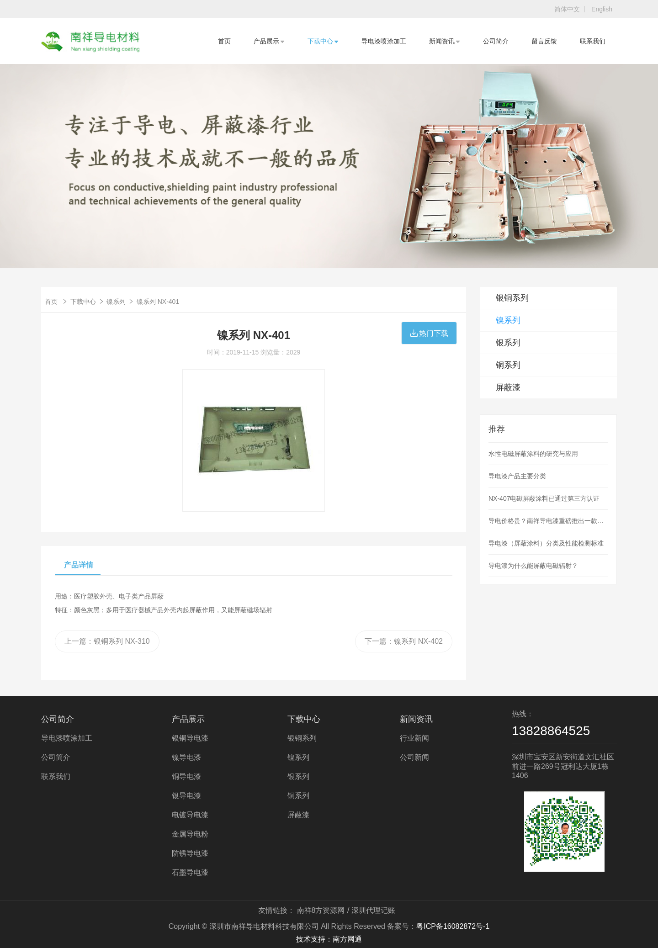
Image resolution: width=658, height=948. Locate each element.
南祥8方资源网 (321, 910)
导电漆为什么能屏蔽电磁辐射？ (533, 565)
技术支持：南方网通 (329, 939)
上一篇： (107, 641)
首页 (224, 41)
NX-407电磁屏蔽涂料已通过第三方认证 (544, 498)
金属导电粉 (190, 834)
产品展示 (269, 41)
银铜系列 (512, 297)
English (601, 9)
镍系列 (116, 301)
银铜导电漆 (190, 738)
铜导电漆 (186, 776)
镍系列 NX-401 (158, 301)
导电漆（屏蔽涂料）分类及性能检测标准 (546, 543)
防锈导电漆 (190, 853)
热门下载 (429, 333)
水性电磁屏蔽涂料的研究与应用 (533, 453)
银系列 (508, 342)
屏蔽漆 (508, 387)
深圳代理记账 (373, 910)
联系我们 (592, 41)
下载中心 (323, 41)
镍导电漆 (186, 757)
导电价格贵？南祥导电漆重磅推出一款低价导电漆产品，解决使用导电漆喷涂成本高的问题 (548, 520)
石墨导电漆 (190, 872)
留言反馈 (544, 41)
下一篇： (404, 641)
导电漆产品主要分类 (517, 476)
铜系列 (508, 365)
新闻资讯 (444, 41)
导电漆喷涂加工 (383, 41)
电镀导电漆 (190, 815)
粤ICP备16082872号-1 (452, 926)
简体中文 (567, 9)
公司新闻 (414, 757)
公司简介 (496, 41)
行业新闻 (414, 738)
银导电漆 (186, 796)
